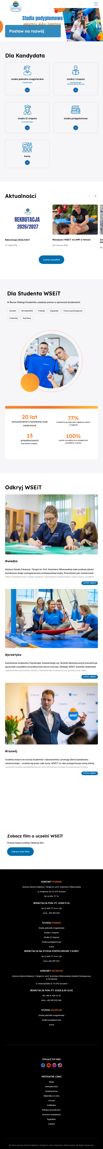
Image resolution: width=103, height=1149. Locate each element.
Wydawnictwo (51, 1083)
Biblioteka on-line (51, 1088)
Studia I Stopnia (51, 925)
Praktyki (43, 310)
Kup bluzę (28, 317)
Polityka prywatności (51, 1102)
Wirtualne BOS (28, 310)
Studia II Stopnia (51, 929)
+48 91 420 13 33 (53, 988)
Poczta (51, 1093)
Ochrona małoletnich (51, 1107)
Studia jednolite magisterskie (51, 920)
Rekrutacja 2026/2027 (17, 238)
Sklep (51, 1074)
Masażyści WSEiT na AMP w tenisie (71, 238)
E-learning (14, 317)
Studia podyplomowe (51, 934)
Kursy (51, 939)
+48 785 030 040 (54, 992)
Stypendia (57, 310)
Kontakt (13, 310)
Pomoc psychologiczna (76, 310)
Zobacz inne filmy (20, 849)
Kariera (51, 1116)
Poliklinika (51, 1097)
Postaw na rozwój (26, 31)
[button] (95, 194)
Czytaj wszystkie (51, 258)
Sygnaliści (51, 1111)
